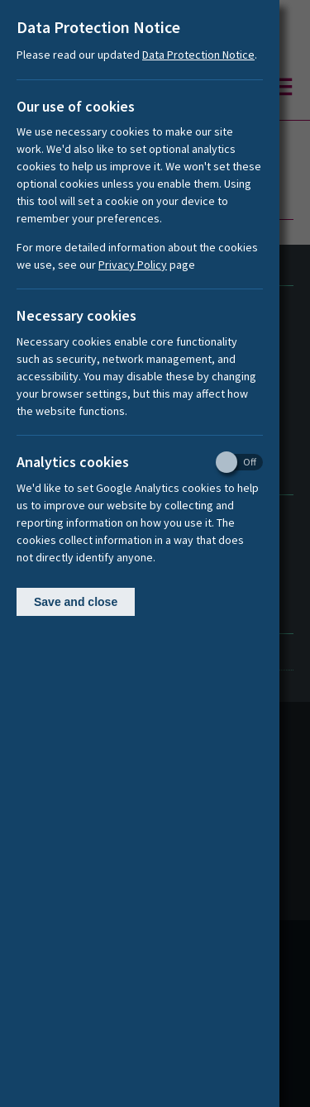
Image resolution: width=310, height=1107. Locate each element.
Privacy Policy (132, 264)
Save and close (75, 601)
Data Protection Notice (198, 54)
